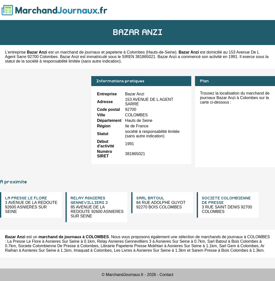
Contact (166, 274)
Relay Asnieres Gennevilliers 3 (124, 241)
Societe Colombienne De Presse (47, 246)
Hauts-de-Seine (161, 52)
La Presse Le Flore (24, 241)
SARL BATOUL (150, 198)
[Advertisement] (44, 111)
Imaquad (81, 250)
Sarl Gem (227, 246)
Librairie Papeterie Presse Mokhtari (131, 246)
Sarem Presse (204, 250)
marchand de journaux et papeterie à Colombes (102, 52)
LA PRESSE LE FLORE (26, 198)
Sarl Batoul (217, 241)
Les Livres (123, 250)
